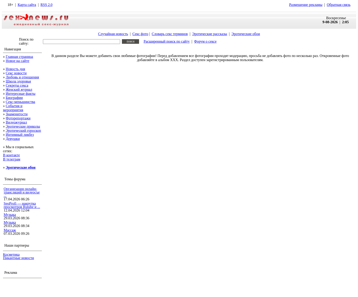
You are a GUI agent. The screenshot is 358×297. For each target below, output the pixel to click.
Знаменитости (17, 114)
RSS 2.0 (46, 5)
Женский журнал (19, 89)
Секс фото (140, 34)
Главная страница (19, 57)
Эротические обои (246, 34)
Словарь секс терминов (170, 34)
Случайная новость (113, 34)
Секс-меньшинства (20, 102)
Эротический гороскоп (23, 130)
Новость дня (15, 69)
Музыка (10, 215)
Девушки (13, 139)
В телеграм (11, 159)
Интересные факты (20, 94)
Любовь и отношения (22, 77)
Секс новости (16, 73)
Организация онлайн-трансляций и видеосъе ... (22, 192)
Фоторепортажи (18, 118)
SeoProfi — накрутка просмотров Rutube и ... (22, 205)
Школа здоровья (18, 81)
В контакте (11, 155)
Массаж (10, 230)
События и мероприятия (13, 108)
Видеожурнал (16, 122)
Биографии (14, 98)
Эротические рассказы (209, 34)
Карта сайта (27, 5)
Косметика (11, 254)
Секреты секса (17, 85)
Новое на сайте (17, 61)
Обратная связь (338, 5)
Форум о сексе (205, 41)
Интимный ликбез (20, 135)
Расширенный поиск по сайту (167, 41)
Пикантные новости (18, 258)
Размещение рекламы (305, 5)
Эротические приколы (23, 126)
